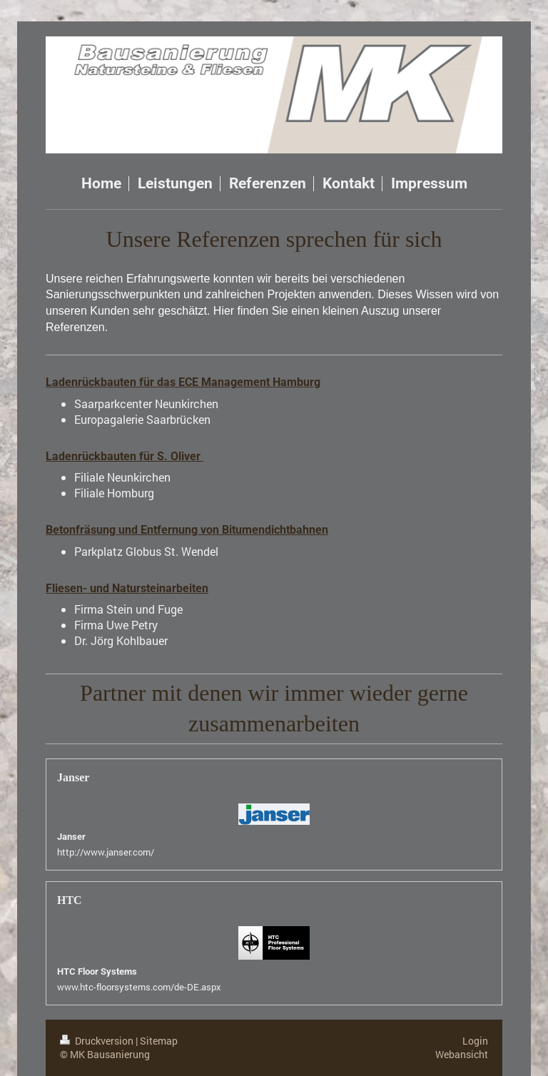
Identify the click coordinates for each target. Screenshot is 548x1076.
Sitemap (159, 1040)
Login (475, 1040)
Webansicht (461, 1054)
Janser (71, 836)
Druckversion (98, 1040)
